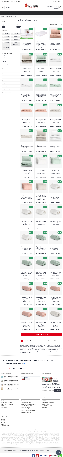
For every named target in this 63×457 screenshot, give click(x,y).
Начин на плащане (6, 402)
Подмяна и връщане (7, 404)
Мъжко (3, 420)
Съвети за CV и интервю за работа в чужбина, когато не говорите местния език (11, 384)
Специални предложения (28, 404)
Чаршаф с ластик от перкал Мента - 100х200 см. (41, 248)
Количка (44, 407)
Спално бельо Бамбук (10, 16)
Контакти (4, 407)
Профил (44, 400)
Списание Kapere (26, 412)
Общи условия (25, 407)
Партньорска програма (28, 410)
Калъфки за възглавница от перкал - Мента (55, 172)
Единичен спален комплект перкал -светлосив (41, 146)
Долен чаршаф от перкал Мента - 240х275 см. (55, 95)
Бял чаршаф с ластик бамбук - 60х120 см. (27, 44)
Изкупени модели (26, 405)
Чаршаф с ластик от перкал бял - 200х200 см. (26, 248)
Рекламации (45, 404)
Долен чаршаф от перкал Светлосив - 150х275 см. (55, 121)
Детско (3, 422)
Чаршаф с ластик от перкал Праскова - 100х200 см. (26, 299)
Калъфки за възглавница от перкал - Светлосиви (41, 197)
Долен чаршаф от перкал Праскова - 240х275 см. (41, 121)
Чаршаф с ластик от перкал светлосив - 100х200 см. (55, 324)
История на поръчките (48, 402)
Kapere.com (9, 450)
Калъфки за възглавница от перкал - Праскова (26, 197)
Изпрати (57, 390)
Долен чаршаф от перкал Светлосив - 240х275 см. (27, 146)
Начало (3, 16)
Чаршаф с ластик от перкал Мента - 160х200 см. (26, 273)
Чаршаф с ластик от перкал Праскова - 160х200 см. (55, 299)
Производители (26, 402)
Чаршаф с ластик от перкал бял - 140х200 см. (26, 223)
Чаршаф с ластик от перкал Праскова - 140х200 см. (41, 299)
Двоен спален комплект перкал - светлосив (26, 70)
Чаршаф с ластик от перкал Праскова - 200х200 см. (41, 324)
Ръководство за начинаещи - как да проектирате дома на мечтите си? (11, 388)
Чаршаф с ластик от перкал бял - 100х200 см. (55, 197)
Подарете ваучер (47, 405)
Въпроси (3, 405)
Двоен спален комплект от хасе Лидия (55, 44)
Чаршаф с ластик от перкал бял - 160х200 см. (41, 223)
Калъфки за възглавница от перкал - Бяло (41, 172)
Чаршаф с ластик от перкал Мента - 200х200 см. (55, 273)
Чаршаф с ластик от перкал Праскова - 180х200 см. (26, 324)
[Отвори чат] (58, 452)
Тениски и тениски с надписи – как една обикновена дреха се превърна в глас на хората (11, 376)
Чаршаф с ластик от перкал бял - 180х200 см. (55, 223)
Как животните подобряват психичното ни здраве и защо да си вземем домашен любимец (11, 380)
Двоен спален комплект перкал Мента (41, 70)
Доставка (4, 400)
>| (30, 340)
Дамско (3, 419)
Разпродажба (5, 425)
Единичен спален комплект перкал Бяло (55, 146)
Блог (22, 413)
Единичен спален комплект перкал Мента (26, 172)
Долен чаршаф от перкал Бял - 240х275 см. (26, 95)
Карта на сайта (25, 409)
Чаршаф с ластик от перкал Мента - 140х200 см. (55, 248)
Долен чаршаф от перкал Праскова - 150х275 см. (26, 121)
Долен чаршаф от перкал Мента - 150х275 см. (41, 95)
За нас (23, 400)
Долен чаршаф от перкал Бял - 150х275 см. (55, 70)
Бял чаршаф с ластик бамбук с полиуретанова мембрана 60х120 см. (41, 44)
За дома (3, 424)
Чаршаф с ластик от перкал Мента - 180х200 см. (41, 273)
